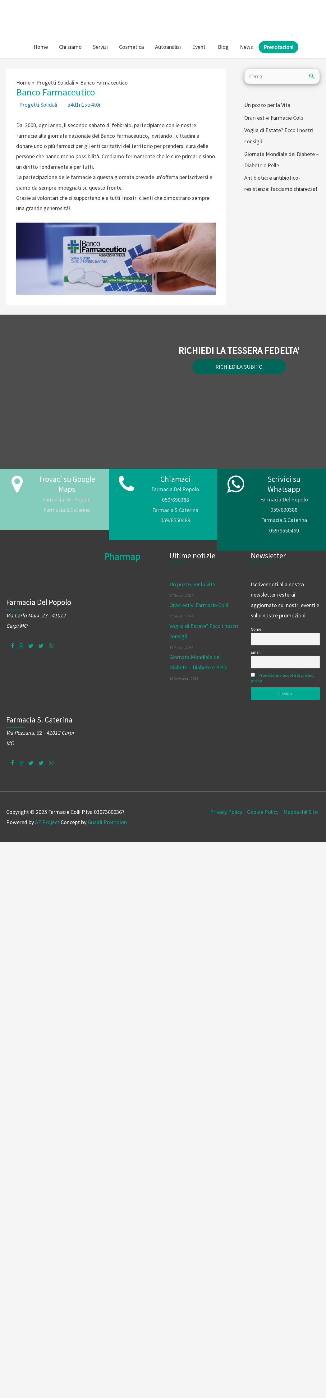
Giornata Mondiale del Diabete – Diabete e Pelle (281, 159)
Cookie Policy (262, 811)
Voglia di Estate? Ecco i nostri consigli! (278, 135)
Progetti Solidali (38, 104)
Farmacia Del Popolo (67, 499)
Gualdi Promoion (107, 821)
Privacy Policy (226, 811)
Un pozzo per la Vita (267, 104)
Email (255, 652)
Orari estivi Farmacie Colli (273, 117)
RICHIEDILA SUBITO (239, 366)
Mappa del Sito (300, 811)
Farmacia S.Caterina (67, 509)
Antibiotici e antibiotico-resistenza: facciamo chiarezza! (280, 183)
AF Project (47, 821)
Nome (256, 629)
